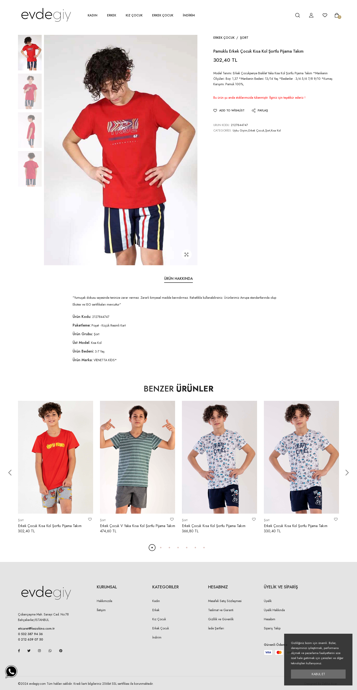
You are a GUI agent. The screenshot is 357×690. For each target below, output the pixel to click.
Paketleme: (82, 325)
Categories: (222, 130)
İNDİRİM (189, 15)
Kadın (92, 15)
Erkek (111, 15)
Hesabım (269, 619)
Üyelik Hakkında (274, 610)
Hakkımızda (104, 601)
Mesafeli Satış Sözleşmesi (225, 601)
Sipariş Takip (272, 628)
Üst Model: (81, 342)
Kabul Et (318, 674)
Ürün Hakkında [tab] (178, 278)
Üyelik (268, 601)
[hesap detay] (286, 15)
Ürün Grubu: (83, 334)
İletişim (101, 610)
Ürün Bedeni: (83, 351)
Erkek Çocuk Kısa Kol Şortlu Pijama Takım (50, 525)
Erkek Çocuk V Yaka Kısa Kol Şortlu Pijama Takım (137, 525)
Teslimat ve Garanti (220, 610)
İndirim (156, 637)
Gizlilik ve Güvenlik (221, 619)
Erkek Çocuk (162, 15)
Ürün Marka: (83, 360)
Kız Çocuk (134, 15)
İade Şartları (216, 628)
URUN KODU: (221, 125)
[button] (10, 473)
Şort (244, 37)
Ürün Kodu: (82, 316)
